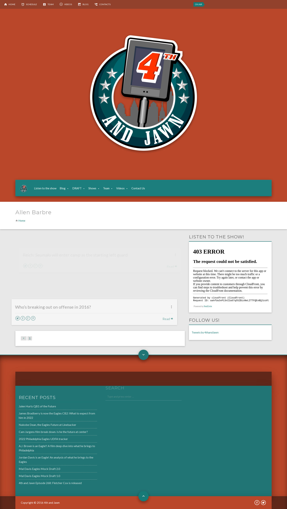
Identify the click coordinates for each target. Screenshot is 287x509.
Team (51, 4)
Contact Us (138, 188)
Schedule (31, 4)
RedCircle (208, 306)
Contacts (105, 4)
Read (159, 319)
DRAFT (77, 188)
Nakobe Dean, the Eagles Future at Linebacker (40, 425)
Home (12, 4)
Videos (68, 4)
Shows (92, 188)
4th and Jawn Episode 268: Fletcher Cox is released (42, 481)
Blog (86, 4)
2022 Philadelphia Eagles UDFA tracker (36, 439)
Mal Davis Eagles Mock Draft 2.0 (32, 467)
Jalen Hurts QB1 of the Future (30, 407)
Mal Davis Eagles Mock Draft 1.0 (32, 474)
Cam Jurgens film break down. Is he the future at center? (45, 432)
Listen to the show (45, 188)
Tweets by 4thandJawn (205, 332)
